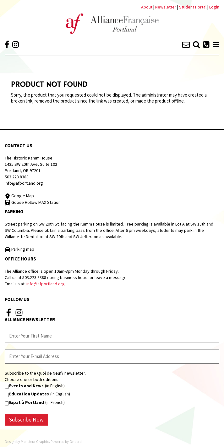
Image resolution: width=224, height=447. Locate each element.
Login (214, 7)
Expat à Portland (26, 402)
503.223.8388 (17, 177)
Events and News (26, 385)
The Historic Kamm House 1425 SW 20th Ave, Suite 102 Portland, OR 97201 (31, 164)
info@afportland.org (24, 183)
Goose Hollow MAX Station (33, 202)
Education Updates (29, 394)
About (146, 7)
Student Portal (192, 7)
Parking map (19, 249)
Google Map (19, 195)
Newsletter (166, 7)
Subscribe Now (26, 419)
